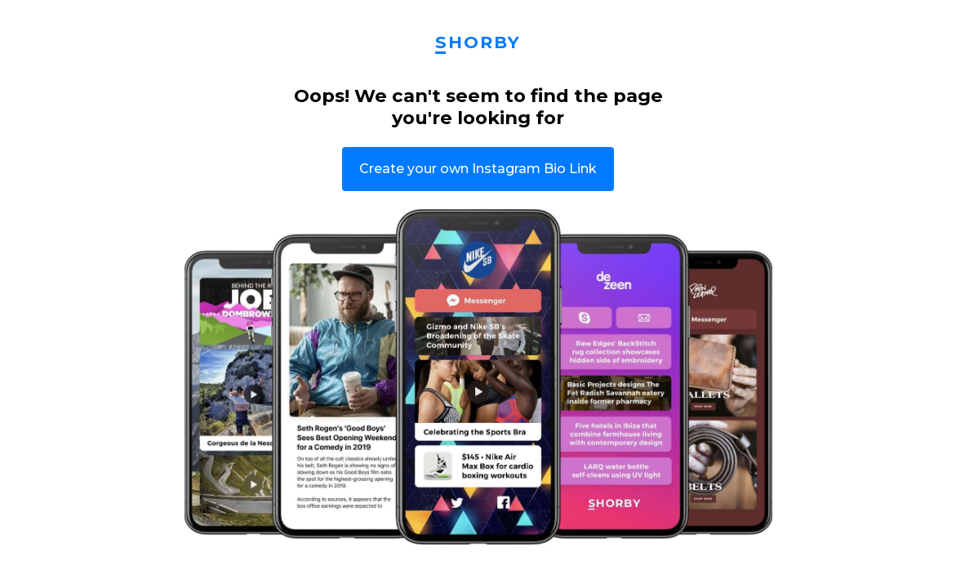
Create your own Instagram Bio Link (478, 168)
